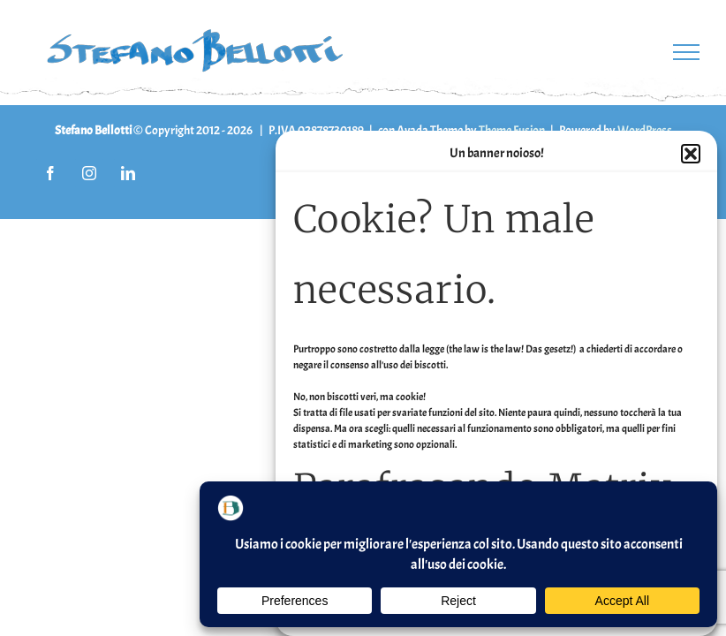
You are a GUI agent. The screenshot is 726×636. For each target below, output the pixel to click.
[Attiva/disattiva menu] (686, 52)
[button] (691, 154)
